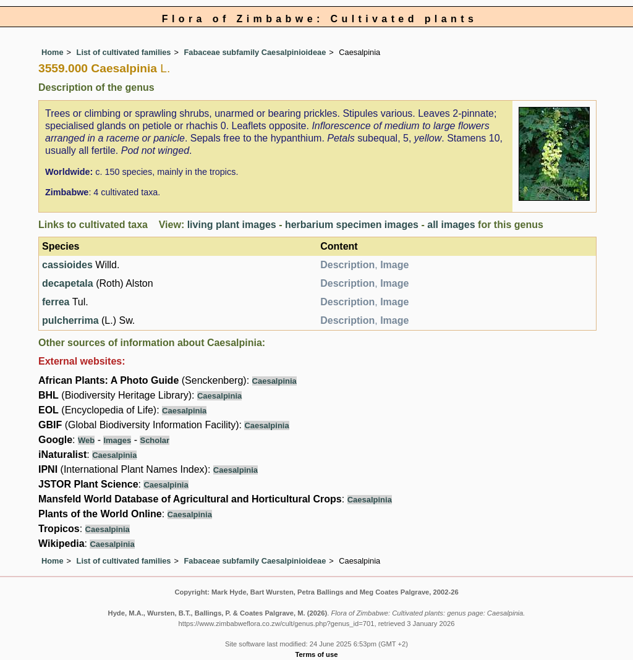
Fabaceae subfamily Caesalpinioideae (255, 52)
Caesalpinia (274, 381)
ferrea (55, 302)
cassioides (67, 265)
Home (52, 52)
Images (117, 440)
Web (86, 440)
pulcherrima (70, 320)
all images (451, 224)
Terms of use (316, 654)
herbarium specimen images (351, 224)
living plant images (231, 224)
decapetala (67, 283)
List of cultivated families (124, 52)
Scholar (154, 440)
